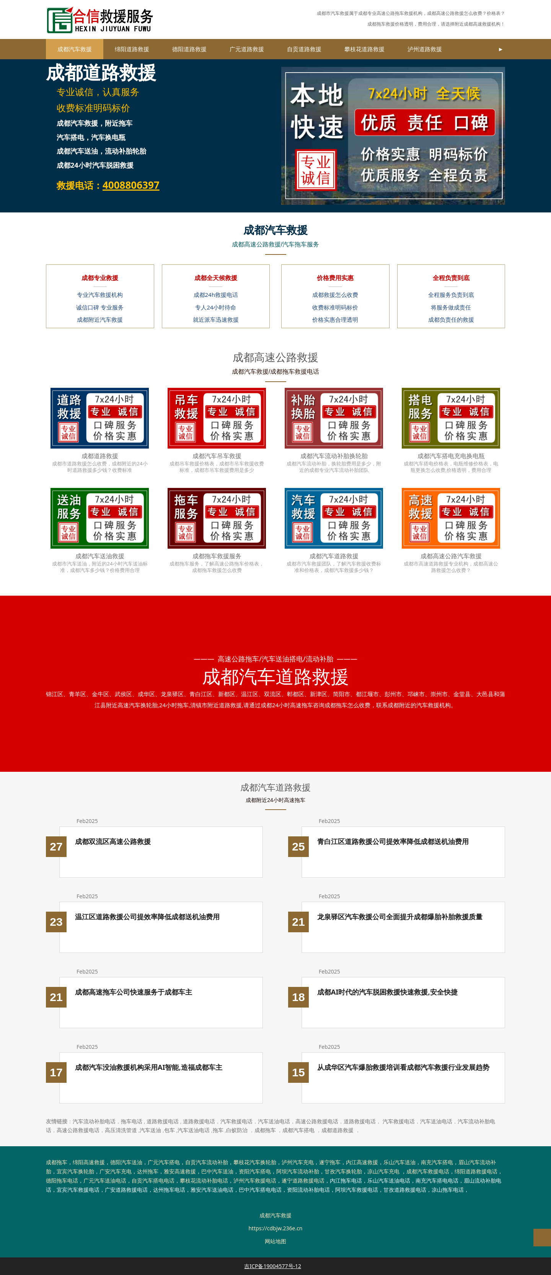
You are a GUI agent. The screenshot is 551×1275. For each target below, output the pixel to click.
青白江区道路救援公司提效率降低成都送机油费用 (393, 841)
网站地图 (275, 1241)
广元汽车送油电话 (104, 1180)
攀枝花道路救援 (364, 49)
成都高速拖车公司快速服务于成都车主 (133, 991)
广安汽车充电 (115, 1171)
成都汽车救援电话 (427, 1171)
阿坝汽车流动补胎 (297, 1171)
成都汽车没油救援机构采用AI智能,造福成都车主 (148, 1067)
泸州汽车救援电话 (254, 1180)
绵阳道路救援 (132, 49)
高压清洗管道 (121, 1130)
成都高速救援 (477, 24)
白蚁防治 (237, 1130)
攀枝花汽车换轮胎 (254, 1162)
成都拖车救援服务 (216, 556)
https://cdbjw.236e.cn (275, 1228)
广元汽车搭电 (164, 1162)
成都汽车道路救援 (334, 556)
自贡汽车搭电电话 (153, 1180)
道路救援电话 (163, 1121)
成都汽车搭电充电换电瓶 (451, 456)
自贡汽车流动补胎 (206, 1162)
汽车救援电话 (236, 1121)
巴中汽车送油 (217, 1171)
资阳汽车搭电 (255, 1171)
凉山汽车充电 (383, 1171)
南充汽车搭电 (437, 1162)
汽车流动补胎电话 (94, 1121)
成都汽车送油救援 (99, 556)
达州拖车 (147, 1171)
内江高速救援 (362, 1162)
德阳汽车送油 (126, 1162)
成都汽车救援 (74, 49)
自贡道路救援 (304, 49)
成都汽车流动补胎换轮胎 (334, 456)
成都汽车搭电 (298, 1130)
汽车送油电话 (274, 1121)
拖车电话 (131, 1121)
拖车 (218, 1130)
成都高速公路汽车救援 (451, 556)
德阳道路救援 (189, 49)
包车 (169, 1130)
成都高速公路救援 (445, 13)
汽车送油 (150, 1130)
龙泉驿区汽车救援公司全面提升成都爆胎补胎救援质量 (400, 916)
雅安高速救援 (180, 1171)
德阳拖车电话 (62, 1180)
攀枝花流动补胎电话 (204, 1180)
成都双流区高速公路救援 (113, 841)
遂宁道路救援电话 (303, 1180)
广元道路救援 (247, 49)
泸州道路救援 (425, 49)
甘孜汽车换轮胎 (343, 1171)
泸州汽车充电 (298, 1162)
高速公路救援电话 (316, 1121)
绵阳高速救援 (89, 1162)
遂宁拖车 (330, 1162)
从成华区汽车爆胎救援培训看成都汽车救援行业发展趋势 (403, 1067)
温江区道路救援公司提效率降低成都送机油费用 (147, 916)
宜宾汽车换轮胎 (75, 1171)
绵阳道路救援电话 (476, 1171)
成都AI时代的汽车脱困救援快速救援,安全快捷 (387, 991)
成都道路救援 (100, 456)
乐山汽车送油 (399, 1162)
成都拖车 (265, 1130)
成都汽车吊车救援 (216, 456)
